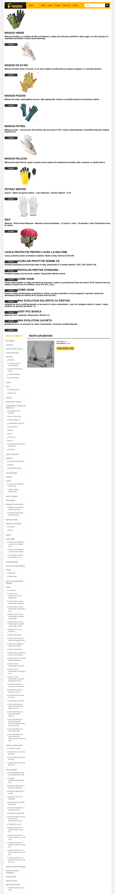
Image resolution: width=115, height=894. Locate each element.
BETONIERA (10, 341)
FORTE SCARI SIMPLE (15, 649)
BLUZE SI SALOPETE (14, 416)
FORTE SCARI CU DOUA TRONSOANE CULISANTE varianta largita (16, 616)
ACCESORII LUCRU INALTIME (14, 412)
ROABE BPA (12, 573)
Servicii (50, 5)
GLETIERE (11, 527)
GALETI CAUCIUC (12, 454)
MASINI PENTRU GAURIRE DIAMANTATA (16, 803)
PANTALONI (11, 437)
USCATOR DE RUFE (13, 885)
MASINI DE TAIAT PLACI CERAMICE (15, 798)
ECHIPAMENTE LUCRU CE (16, 423)
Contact (75, 5)
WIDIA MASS (12, 393)
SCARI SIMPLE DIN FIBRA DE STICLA (16, 696)
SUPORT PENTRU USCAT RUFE (16, 889)
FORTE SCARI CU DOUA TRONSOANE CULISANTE (16, 602)
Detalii (11, 44)
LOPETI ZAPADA (12, 496)
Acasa (31, 5)
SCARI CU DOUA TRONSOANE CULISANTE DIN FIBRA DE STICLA (16, 679)
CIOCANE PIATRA (13, 378)
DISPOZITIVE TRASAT (14, 402)
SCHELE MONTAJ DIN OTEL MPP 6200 (16, 758)
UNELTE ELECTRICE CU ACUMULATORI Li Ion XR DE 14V (16, 845)
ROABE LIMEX (12, 576)
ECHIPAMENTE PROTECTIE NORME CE (16, 407)
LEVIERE (9, 477)
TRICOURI (11, 449)
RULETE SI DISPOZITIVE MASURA (14, 582)
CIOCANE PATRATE (14, 374)
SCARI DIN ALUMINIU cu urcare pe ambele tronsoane (16, 685)
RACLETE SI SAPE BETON (15, 566)
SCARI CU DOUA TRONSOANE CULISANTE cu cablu (17, 671)
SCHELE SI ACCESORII (14, 745)
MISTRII (10, 530)
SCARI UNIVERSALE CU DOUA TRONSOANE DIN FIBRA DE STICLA (15, 706)
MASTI (10, 434)
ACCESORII (11, 590)
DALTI (8, 386)
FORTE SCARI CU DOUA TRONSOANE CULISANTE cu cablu (17, 609)
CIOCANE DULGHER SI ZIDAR (15, 370)
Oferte (43, 5)
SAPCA (10, 440)
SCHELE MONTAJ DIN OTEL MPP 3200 (16, 753)
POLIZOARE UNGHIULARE (16, 813)
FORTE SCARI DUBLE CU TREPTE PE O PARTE (16, 645)
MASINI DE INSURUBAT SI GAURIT (16, 792)
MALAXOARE (10, 500)
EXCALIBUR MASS (14, 389)
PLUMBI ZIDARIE (12, 562)
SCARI (8, 587)
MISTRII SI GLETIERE (13, 524)
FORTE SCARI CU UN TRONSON (14, 630)
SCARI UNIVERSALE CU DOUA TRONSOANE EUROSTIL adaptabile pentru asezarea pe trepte (16, 722)
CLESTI (8, 382)
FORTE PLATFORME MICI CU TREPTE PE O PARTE (16, 551)
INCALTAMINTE (13, 427)
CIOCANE (9, 357)
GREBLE (11, 465)
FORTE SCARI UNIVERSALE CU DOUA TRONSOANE (17, 654)
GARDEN (9, 458)
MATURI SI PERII (12, 520)
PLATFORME (10, 539)
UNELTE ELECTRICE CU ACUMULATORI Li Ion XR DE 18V (16, 852)
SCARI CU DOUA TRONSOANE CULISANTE (16, 665)
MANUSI (10, 430)
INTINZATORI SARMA (14, 468)
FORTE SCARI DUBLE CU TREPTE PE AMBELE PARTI (16, 639)
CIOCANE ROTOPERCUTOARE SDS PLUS (16, 780)
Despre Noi (66, 5)
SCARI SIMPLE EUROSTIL (16, 701)
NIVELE (8, 535)
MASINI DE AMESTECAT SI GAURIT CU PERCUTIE (16, 787)
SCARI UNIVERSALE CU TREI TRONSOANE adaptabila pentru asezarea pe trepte (17, 737)
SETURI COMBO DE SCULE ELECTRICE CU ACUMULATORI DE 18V (16, 819)
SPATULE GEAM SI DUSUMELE (12, 872)
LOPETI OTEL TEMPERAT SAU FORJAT (16, 485)
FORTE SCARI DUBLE (15, 635)
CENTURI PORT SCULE (14, 349)
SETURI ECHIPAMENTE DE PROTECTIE (16, 445)
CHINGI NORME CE (14, 420)
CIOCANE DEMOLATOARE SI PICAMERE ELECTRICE (16, 774)
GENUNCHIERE (11, 473)
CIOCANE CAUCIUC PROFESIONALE (14, 364)
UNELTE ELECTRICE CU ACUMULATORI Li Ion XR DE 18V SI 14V (16, 860)
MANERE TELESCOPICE (14, 504)
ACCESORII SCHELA (14, 748)
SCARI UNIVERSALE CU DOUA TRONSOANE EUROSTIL (15, 714)
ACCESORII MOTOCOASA (16, 461)
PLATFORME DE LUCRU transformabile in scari (15, 556)
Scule (37, 5)
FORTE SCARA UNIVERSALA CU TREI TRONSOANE (15, 596)
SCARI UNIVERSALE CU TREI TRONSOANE (15, 730)
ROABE (8, 570)
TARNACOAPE (11, 877)
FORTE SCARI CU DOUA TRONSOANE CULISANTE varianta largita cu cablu (16, 624)
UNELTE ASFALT (12, 881)
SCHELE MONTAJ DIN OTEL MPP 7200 (16, 764)
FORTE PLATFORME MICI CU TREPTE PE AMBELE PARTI (16, 544)
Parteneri (58, 5)
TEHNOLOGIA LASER (14, 824)
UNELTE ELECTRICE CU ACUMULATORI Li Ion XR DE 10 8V (16, 837)
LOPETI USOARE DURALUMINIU (13, 490)
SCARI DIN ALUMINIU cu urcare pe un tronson (15, 691)
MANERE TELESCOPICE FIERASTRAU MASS (15, 508)
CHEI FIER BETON (12, 353)
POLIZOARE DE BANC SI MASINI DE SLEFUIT (15, 809)
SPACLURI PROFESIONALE (16, 867)
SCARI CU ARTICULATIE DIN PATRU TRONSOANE (17, 659)
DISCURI (9, 398)
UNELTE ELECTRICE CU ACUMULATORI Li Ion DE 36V (15, 830)
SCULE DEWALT (11, 770)
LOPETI (8, 481)
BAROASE (11, 360)
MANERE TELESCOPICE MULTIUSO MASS (15, 514)
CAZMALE (9, 345)
